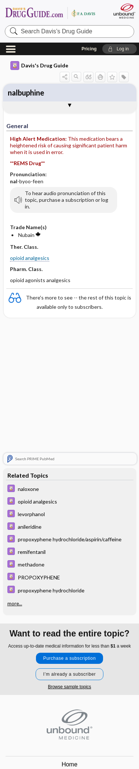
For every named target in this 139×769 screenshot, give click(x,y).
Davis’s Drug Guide (50, 12)
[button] (119, 49)
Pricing (89, 48)
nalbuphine (26, 92)
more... (14, 603)
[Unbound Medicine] (124, 11)
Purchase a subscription (69, 658)
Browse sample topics (69, 686)
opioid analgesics (29, 258)
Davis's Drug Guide (39, 65)
